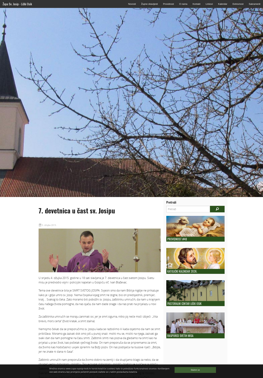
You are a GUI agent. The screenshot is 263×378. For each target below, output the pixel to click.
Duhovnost (238, 4)
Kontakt (196, 4)
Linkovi (209, 4)
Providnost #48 (177, 239)
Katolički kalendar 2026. (182, 271)
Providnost (168, 4)
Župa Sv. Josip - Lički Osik (17, 4)
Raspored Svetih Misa (180, 336)
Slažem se (195, 370)
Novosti (132, 4)
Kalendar (222, 4)
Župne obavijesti (149, 4)
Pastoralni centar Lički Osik (184, 304)
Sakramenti (254, 4)
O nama (183, 4)
